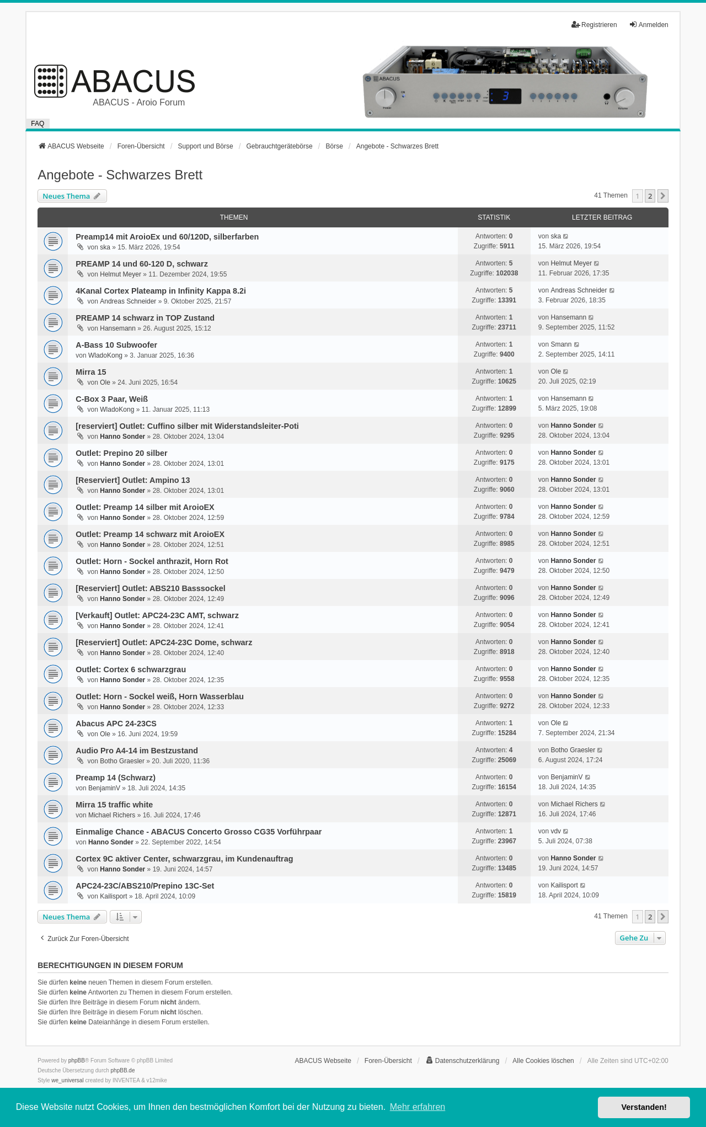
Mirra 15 (91, 372)
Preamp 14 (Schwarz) (116, 777)
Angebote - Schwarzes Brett (120, 174)
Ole (105, 382)
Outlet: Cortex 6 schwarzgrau (131, 669)
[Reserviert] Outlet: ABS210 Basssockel (150, 588)
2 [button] (650, 196)
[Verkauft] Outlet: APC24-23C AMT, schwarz (157, 615)
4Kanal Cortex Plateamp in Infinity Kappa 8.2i (161, 290)
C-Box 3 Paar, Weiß (112, 399)
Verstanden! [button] (644, 1107)
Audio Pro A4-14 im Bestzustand (137, 750)
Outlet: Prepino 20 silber (121, 453)
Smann (560, 344)
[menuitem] (462, 1061)
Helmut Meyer (120, 274)
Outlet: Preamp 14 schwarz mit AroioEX (150, 534)
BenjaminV (104, 788)
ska (105, 247)
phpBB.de (123, 1070)
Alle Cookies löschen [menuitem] (543, 1061)
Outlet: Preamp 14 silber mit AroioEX (145, 507)
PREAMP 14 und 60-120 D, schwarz (142, 263)
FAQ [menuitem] (37, 123)
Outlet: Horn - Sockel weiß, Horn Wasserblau (160, 696)
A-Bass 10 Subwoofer (116, 345)
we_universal (67, 1080)
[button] (662, 196)
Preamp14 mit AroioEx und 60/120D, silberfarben (167, 236)
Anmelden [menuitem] (648, 24)
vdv (555, 831)
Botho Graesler (122, 761)
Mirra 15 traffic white (114, 804)
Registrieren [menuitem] (594, 24)
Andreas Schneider (128, 301)
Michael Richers (111, 815)
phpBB (76, 1060)
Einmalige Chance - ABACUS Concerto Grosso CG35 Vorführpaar (199, 831)
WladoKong (105, 355)
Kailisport (113, 896)
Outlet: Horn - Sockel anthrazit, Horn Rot (152, 561)
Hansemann (118, 328)
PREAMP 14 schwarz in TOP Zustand (145, 317)
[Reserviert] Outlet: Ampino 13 (133, 480)
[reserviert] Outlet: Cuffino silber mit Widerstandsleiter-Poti (187, 426)
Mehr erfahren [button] (418, 1107)
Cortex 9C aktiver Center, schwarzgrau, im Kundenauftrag (184, 858)
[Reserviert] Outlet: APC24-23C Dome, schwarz (164, 642)
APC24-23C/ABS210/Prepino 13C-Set (145, 885)
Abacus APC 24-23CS (116, 723)
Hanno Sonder (122, 436)
